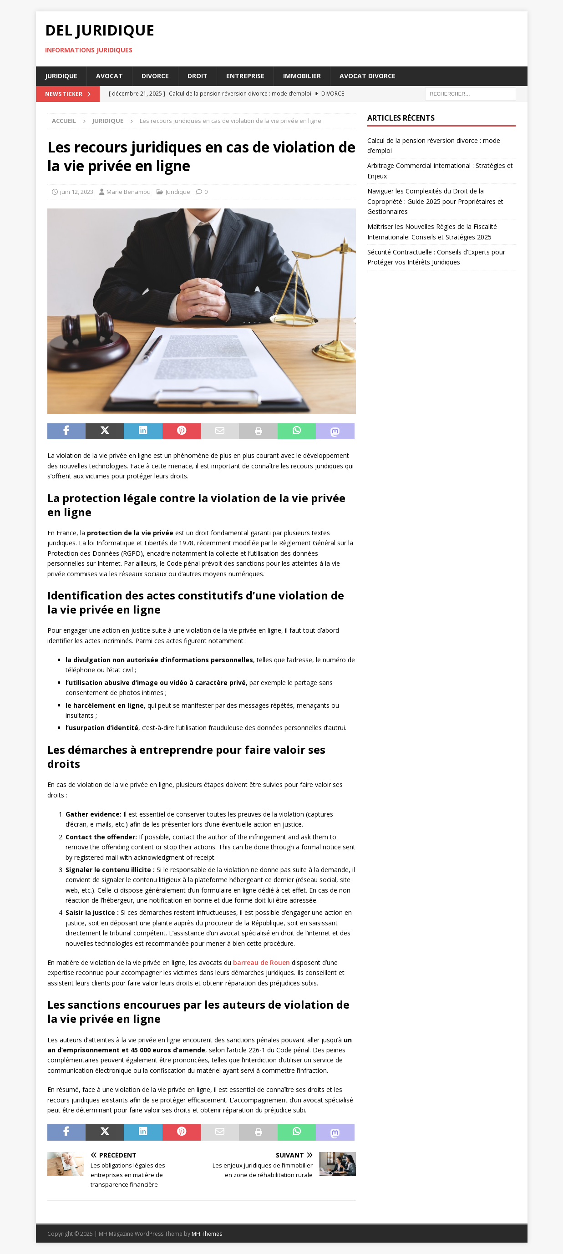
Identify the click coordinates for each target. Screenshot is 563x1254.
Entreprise (245, 75)
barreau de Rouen (261, 962)
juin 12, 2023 (76, 192)
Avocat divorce (368, 75)
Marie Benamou (129, 192)
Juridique (61, 75)
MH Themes (207, 1234)
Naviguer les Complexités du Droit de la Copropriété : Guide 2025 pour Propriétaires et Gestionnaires (435, 201)
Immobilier (302, 75)
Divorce (155, 75)
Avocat (109, 75)
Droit (198, 75)
